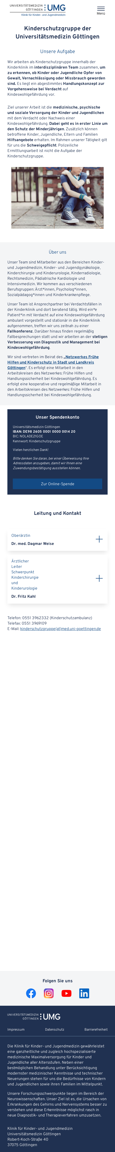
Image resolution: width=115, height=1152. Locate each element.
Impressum (16, 1030)
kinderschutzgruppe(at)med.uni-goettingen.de (60, 629)
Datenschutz (54, 1030)
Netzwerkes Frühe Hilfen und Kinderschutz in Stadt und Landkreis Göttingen (53, 363)
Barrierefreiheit (96, 1030)
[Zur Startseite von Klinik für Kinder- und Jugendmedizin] (33, 1018)
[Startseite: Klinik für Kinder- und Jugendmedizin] (38, 10)
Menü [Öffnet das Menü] (101, 14)
